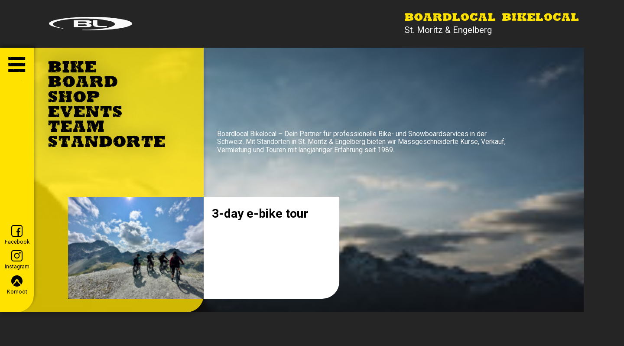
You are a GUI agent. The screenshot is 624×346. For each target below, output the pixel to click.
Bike (72, 68)
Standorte (107, 143)
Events (85, 113)
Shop (74, 98)
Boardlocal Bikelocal (491, 18)
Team (76, 128)
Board (83, 83)
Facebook (17, 235)
